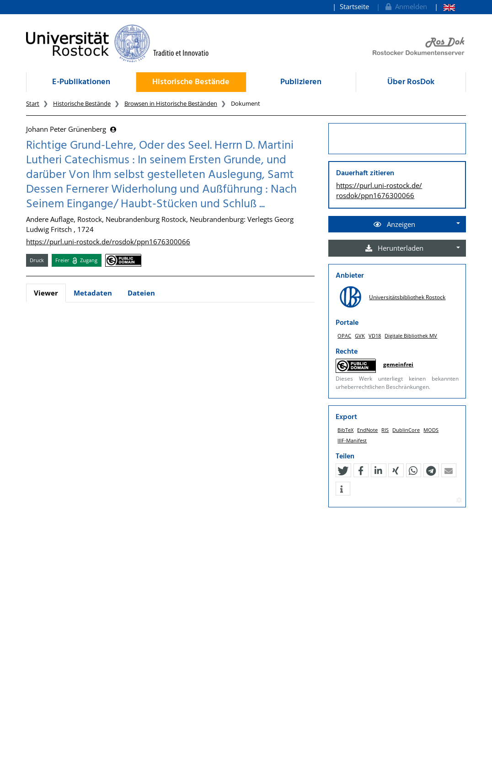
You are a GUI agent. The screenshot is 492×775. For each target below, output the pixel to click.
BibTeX (345, 429)
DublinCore (406, 429)
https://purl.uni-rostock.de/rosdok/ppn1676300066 (108, 241)
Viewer (46, 292)
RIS (385, 429)
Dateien (141, 292)
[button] (343, 471)
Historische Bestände (191, 82)
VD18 (375, 335)
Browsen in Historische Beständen (170, 103)
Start (32, 103)
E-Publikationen (81, 82)
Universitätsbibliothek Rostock (407, 297)
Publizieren (300, 82)
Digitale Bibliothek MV (411, 335)
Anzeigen (394, 224)
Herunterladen (394, 248)
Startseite (354, 6)
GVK (360, 335)
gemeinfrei (398, 364)
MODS (431, 429)
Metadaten (93, 292)
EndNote (367, 429)
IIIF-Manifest (352, 440)
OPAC (344, 335)
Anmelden (405, 6)
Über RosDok (410, 82)
